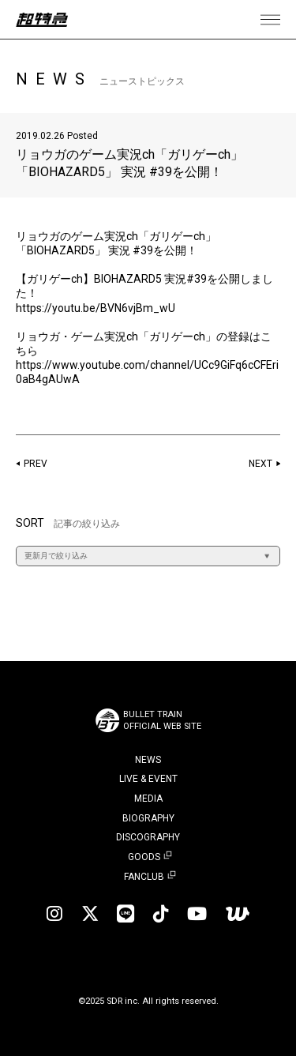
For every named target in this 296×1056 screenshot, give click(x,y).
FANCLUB (144, 877)
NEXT (260, 463)
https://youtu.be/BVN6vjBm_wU (95, 308)
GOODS (144, 857)
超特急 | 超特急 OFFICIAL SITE (42, 20)
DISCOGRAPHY (148, 837)
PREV (35, 463)
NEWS (148, 759)
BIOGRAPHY (148, 818)
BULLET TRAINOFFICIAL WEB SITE (162, 720)
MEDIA (148, 798)
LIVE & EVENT (148, 778)
